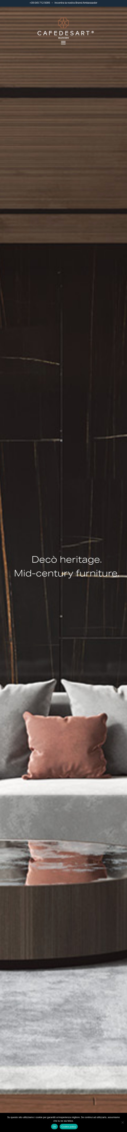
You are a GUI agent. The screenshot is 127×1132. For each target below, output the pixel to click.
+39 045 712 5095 (40, 3)
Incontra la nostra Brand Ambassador (76, 3)
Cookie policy (68, 1126)
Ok (54, 1126)
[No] (122, 1122)
